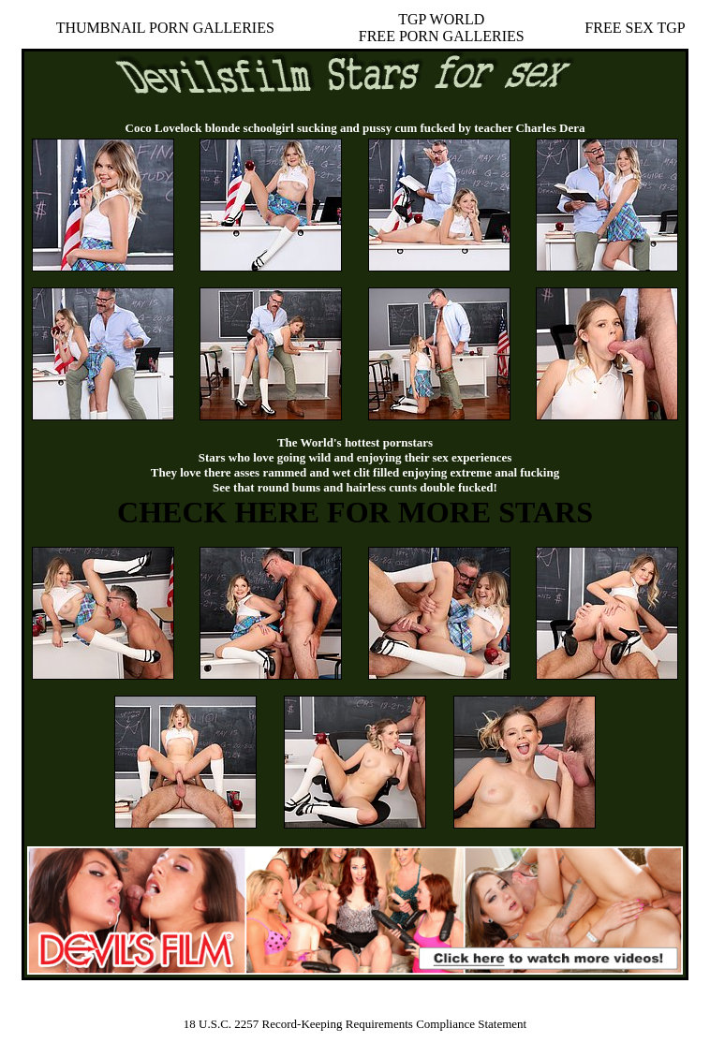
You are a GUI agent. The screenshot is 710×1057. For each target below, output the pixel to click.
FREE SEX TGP (634, 28)
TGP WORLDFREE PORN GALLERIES (442, 27)
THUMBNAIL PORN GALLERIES (165, 28)
